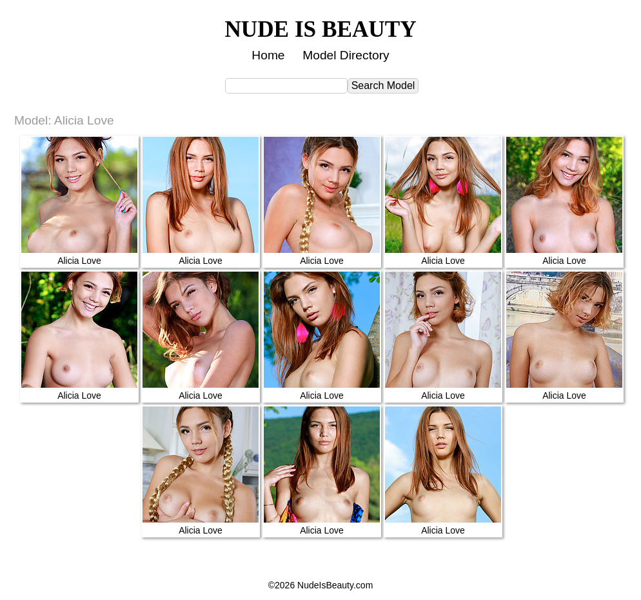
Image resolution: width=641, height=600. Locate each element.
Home (267, 55)
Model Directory (345, 55)
